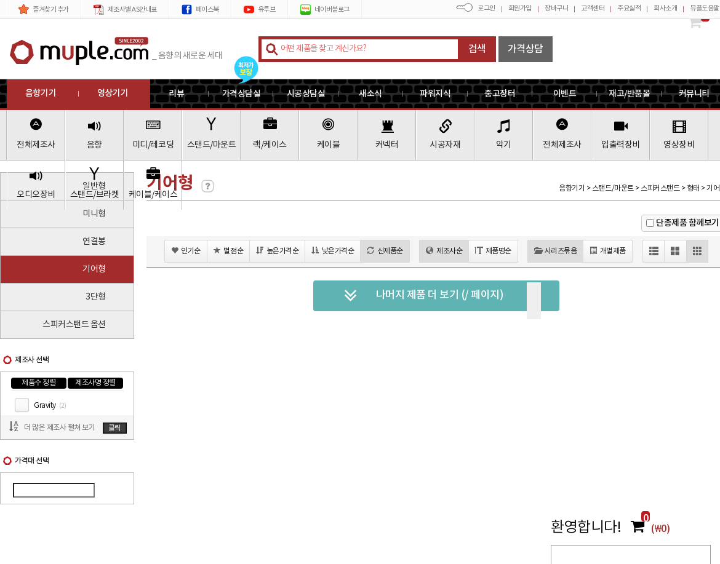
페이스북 (200, 9)
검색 (477, 49)
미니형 (94, 214)
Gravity (50, 406)
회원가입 (520, 8)
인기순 (186, 250)
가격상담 (525, 49)
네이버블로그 (325, 9)
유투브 (260, 9)
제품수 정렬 (38, 383)
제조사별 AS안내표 (125, 9)
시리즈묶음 (555, 250)
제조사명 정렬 (95, 383)
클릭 (114, 428)
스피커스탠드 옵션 (74, 325)
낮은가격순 (332, 250)
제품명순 (493, 250)
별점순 (228, 250)
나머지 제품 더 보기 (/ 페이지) (423, 295)
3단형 (96, 297)
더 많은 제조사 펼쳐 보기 (59, 428)
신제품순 (385, 250)
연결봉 (94, 242)
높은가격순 (277, 250)
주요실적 (629, 8)
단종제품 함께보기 (687, 223)
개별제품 (608, 250)
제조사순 (444, 250)
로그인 (486, 8)
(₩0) (660, 528)
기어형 (94, 269)
